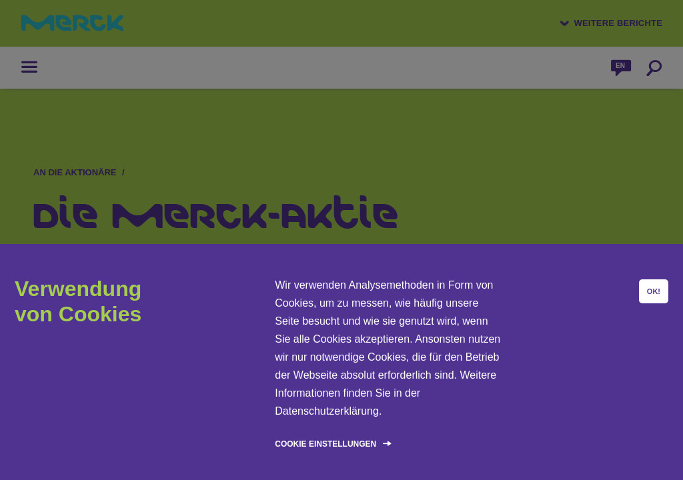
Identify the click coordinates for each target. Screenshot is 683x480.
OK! (653, 291)
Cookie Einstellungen (325, 444)
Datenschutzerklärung (327, 411)
